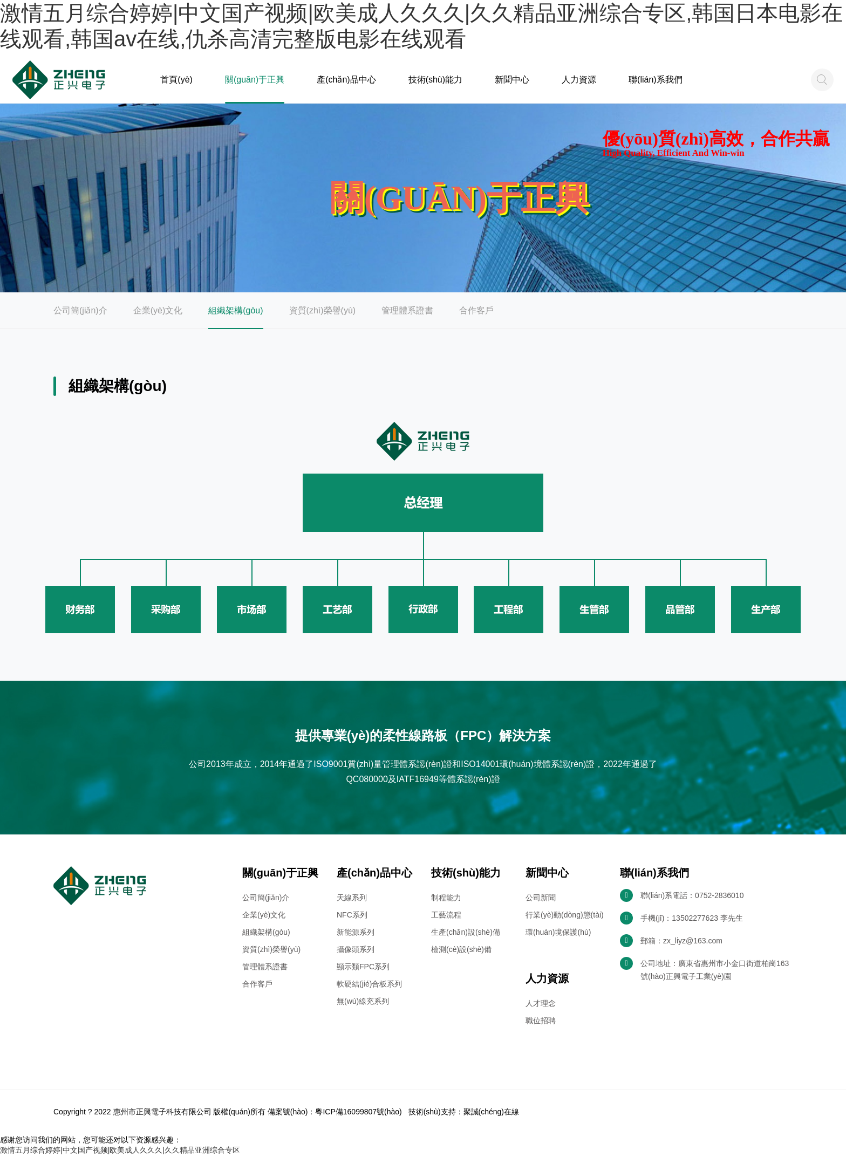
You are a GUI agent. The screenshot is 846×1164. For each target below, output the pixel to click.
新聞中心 (506, 84)
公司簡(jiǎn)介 (80, 320)
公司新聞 (541, 907)
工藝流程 (446, 924)
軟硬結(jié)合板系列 (369, 993)
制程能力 (446, 907)
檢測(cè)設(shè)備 (461, 959)
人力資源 (571, 84)
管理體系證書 (407, 320)
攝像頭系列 (355, 959)
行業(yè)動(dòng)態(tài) (565, 924)
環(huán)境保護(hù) (558, 941)
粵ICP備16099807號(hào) (358, 1121)
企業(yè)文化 (158, 320)
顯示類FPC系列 (363, 976)
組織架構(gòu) (235, 320)
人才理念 (541, 1013)
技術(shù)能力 (431, 84)
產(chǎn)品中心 (345, 84)
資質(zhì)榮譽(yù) (322, 320)
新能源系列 (355, 941)
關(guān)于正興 (257, 84)
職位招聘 (541, 1030)
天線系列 (352, 907)
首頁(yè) (178, 84)
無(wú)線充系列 (363, 1010)
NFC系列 (352, 924)
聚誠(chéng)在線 (491, 1121)
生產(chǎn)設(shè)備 (465, 941)
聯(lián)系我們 (645, 84)
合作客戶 (476, 320)
